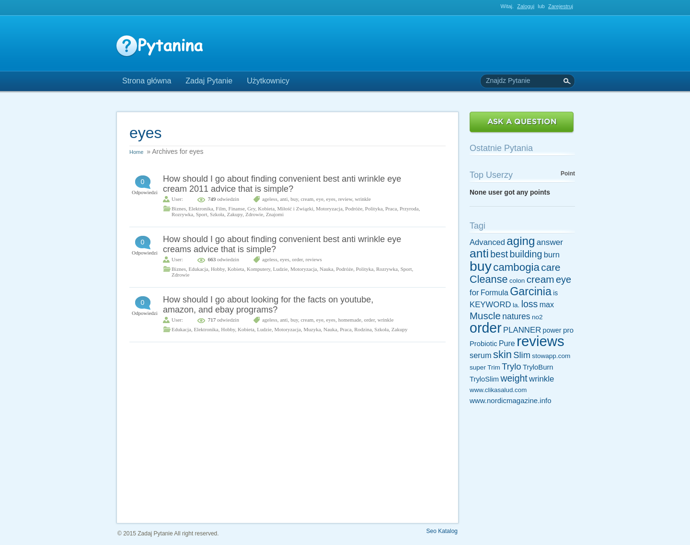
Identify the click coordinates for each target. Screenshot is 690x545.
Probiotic (483, 344)
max (547, 304)
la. (516, 305)
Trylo (511, 366)
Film (221, 208)
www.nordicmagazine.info (511, 400)
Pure (507, 343)
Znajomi (275, 214)
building (525, 254)
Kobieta (266, 208)
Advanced (487, 242)
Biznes (179, 208)
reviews (314, 259)
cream (306, 199)
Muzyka (312, 329)
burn (552, 254)
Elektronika (200, 208)
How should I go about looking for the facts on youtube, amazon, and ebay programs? (268, 304)
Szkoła (217, 214)
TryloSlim (484, 379)
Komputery (258, 269)
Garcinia (531, 291)
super (478, 367)
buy (294, 199)
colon (517, 280)
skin (502, 354)
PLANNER (522, 330)
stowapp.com (551, 355)
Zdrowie (254, 214)
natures (516, 316)
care (550, 267)
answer (550, 242)
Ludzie (280, 269)
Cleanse (489, 279)
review (345, 199)
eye (319, 199)
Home (136, 152)
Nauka (327, 269)
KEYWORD (490, 304)
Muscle (485, 315)
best (499, 254)
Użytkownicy (268, 81)
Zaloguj (525, 6)
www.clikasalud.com (498, 390)
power (552, 330)
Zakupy (235, 214)
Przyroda (409, 208)
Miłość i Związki (295, 208)
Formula (494, 293)
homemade (349, 320)
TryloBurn (538, 367)
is (555, 293)
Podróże (353, 208)
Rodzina (363, 329)
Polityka (374, 208)
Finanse (237, 208)
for (474, 292)
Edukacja (198, 269)
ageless (269, 199)
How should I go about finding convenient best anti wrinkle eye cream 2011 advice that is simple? (282, 184)
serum (481, 355)
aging (520, 240)
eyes (331, 199)
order (297, 259)
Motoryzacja (329, 208)
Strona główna (146, 81)
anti (284, 199)
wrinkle (363, 199)
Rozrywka (182, 214)
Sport (201, 214)
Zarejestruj (560, 6)
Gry (251, 208)
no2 (537, 317)
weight (513, 378)
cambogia (516, 267)
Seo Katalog (442, 531)
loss (529, 304)
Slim (521, 355)
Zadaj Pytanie (208, 81)
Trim (493, 367)
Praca (391, 208)
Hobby (218, 269)
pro (568, 330)
